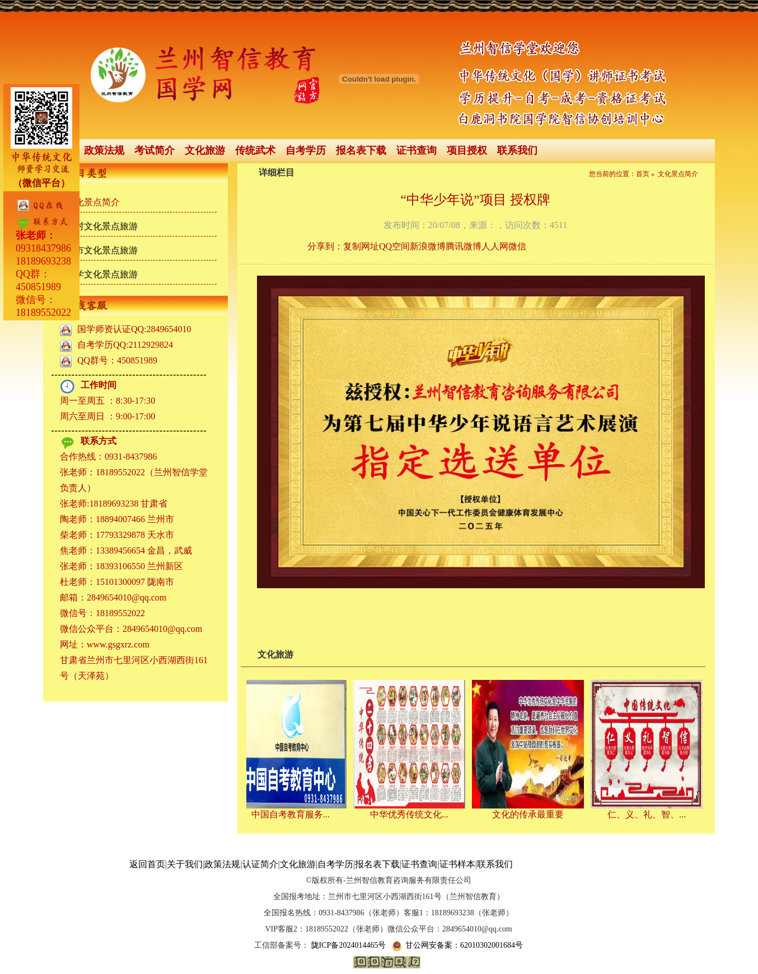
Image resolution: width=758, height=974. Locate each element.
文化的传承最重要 (530, 814)
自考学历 (306, 150)
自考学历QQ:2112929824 (125, 344)
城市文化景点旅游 (102, 250)
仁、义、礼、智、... (649, 814)
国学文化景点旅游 (102, 274)
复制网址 (361, 246)
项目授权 (467, 150)
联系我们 (517, 150)
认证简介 (260, 864)
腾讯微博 (463, 246)
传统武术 (255, 150)
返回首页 (147, 864)
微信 (517, 246)
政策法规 (104, 150)
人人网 (494, 246)
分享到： (325, 246)
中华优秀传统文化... (411, 814)
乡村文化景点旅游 (102, 226)
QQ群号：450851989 (117, 360)
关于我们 (185, 864)
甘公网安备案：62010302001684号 (457, 945)
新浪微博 (428, 246)
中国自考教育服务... (293, 814)
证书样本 (457, 864)
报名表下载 (361, 150)
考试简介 (154, 150)
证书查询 (416, 150)
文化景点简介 (93, 202)
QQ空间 (394, 246)
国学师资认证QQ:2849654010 (134, 329)
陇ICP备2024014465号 (347, 945)
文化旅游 (205, 150)
